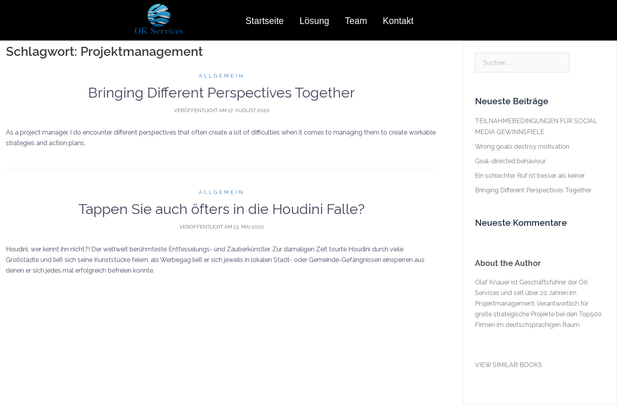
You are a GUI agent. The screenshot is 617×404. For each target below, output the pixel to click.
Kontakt (398, 21)
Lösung (314, 21)
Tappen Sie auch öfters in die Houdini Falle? (221, 209)
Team (356, 21)
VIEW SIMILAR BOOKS (508, 365)
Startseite (265, 21)
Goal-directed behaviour (510, 161)
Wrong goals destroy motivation (522, 146)
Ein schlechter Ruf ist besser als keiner (530, 175)
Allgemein (222, 76)
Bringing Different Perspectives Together (221, 92)
